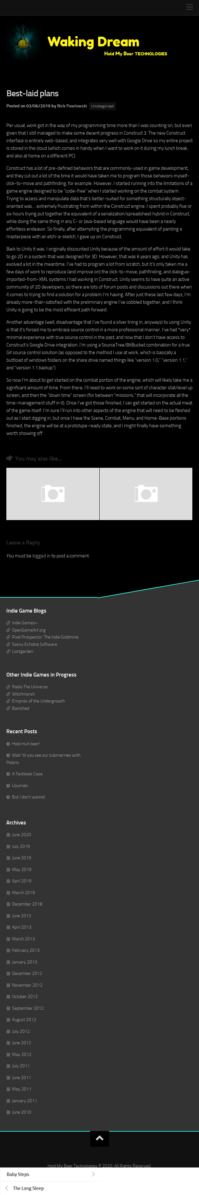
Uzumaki (20, 785)
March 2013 (23, 939)
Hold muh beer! (26, 744)
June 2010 (21, 1112)
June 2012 (21, 1043)
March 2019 (23, 892)
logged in (41, 556)
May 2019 (21, 869)
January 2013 (24, 962)
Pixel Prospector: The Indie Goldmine (45, 637)
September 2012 (28, 1008)
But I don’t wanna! (28, 797)
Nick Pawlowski (72, 106)
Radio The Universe (30, 687)
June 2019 (21, 858)
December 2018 (27, 904)
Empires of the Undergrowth (38, 701)
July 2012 (21, 1031)
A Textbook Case (27, 774)
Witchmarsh (23, 694)
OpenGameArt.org (28, 630)
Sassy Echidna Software (34, 644)
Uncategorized (102, 106)
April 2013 (21, 927)
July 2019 (21, 846)
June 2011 (21, 1077)
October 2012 (25, 996)
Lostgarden (22, 651)
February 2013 (26, 950)
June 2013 (21, 915)
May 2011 (21, 1089)
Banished (20, 708)
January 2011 (24, 1100)
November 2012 (27, 985)
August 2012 (24, 1019)
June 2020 (21, 834)
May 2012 (21, 1054)
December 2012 (27, 973)
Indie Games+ (24, 623)
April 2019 (21, 881)
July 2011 (21, 1066)
